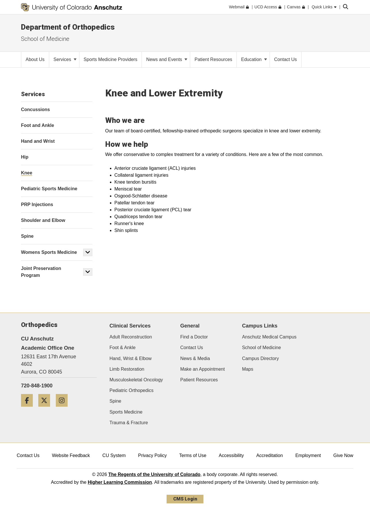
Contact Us (191, 347)
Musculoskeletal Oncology (136, 379)
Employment (308, 455)
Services (65, 59)
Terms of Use (192, 455)
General (189, 326)
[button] (87, 252)
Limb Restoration (127, 369)
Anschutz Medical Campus (269, 336)
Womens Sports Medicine (49, 252)
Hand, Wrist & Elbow (131, 358)
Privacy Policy (152, 455)
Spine (115, 401)
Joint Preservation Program (41, 272)
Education (254, 59)
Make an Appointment (202, 369)
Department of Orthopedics (68, 27)
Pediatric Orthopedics (132, 390)
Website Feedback (71, 455)
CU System (114, 455)
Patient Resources (199, 379)
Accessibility (231, 455)
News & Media (195, 358)
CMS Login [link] (185, 499)
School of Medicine (261, 347)
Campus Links (259, 326)
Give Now (343, 455)
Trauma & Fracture (129, 422)
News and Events (166, 59)
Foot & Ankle (123, 347)
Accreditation (269, 455)
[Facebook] (29, 408)
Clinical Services (130, 326)
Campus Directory (260, 358)
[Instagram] (64, 408)
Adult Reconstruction (131, 336)
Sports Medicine (126, 412)
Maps (247, 369)
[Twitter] (46, 408)
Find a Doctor (194, 336)
